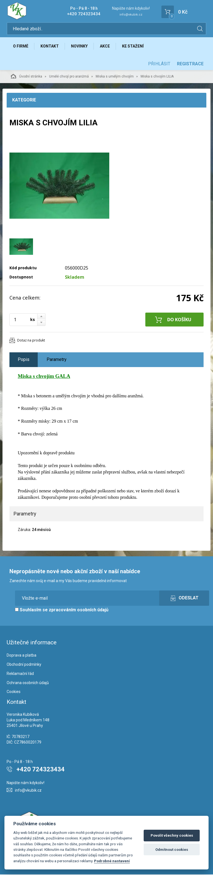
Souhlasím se (61, 610)
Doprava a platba (21, 656)
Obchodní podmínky (24, 665)
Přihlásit (159, 64)
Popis (23, 360)
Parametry (57, 360)
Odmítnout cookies (171, 849)
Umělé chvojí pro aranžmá (69, 77)
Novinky (80, 46)
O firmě (20, 46)
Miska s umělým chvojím (115, 77)
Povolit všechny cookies (172, 835)
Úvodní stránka (26, 76)
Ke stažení (134, 46)
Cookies (14, 692)
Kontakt (50, 46)
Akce (106, 46)
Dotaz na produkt (31, 340)
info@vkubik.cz (131, 14)
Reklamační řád (20, 674)
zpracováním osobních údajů (78, 610)
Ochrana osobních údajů (28, 683)
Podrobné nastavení (112, 861)
